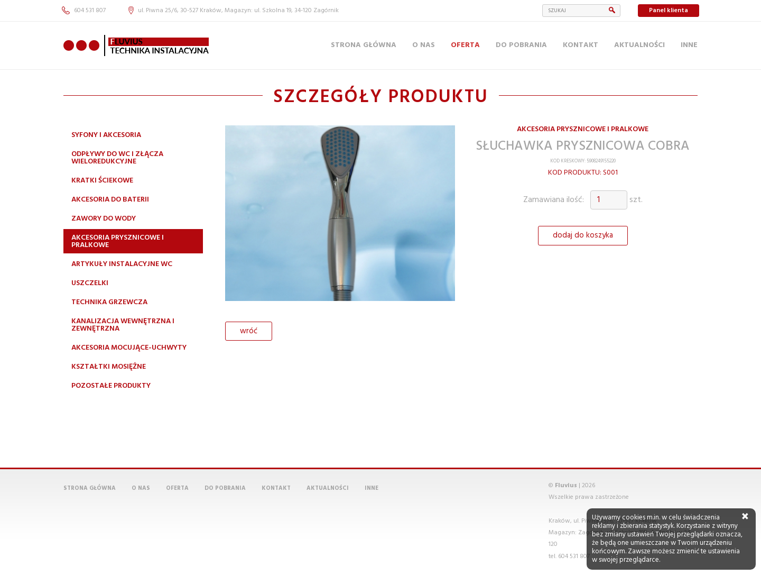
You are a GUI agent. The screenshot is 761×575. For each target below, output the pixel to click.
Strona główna (363, 45)
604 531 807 (84, 10)
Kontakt (580, 45)
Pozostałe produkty (111, 386)
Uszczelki (89, 283)
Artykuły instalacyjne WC (121, 264)
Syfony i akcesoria (106, 135)
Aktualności (639, 45)
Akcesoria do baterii (110, 200)
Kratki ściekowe (102, 181)
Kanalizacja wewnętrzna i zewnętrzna (122, 325)
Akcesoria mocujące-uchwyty (129, 348)
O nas (423, 45)
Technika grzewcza (109, 302)
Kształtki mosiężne (108, 367)
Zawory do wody (103, 219)
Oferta (465, 45)
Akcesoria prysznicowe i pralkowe (117, 241)
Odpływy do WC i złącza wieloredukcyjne (117, 158)
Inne (689, 45)
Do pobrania (521, 45)
